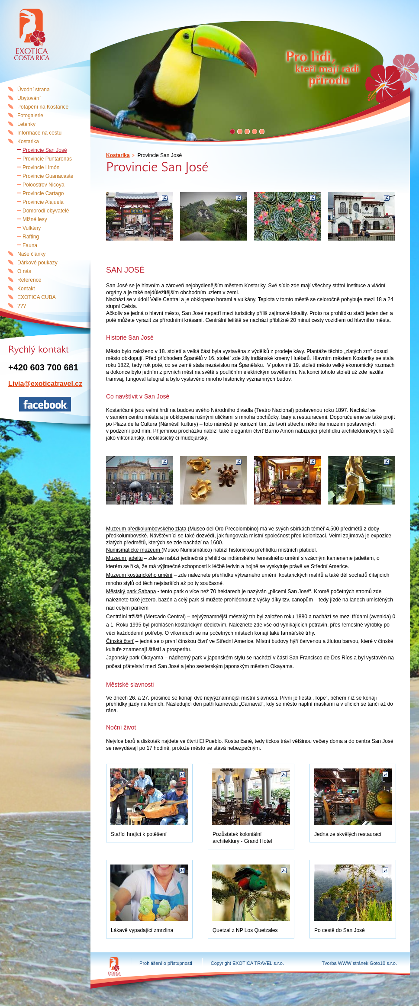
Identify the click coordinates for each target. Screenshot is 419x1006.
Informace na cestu (39, 133)
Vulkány (32, 228)
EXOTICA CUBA (36, 297)
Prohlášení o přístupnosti (165, 963)
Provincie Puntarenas (47, 159)
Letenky (26, 124)
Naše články (31, 254)
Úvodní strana (33, 90)
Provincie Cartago (43, 193)
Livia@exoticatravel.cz (45, 383)
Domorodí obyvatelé (46, 211)
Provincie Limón (41, 167)
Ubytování (29, 98)
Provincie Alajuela (43, 202)
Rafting (31, 237)
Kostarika (118, 155)
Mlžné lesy (35, 219)
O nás (24, 271)
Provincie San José (45, 150)
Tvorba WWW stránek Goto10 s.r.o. (359, 963)
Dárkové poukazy (37, 263)
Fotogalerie (30, 115)
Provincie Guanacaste (48, 176)
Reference (29, 280)
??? (21, 306)
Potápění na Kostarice (42, 107)
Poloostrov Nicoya (43, 185)
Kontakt (26, 289)
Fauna (30, 245)
